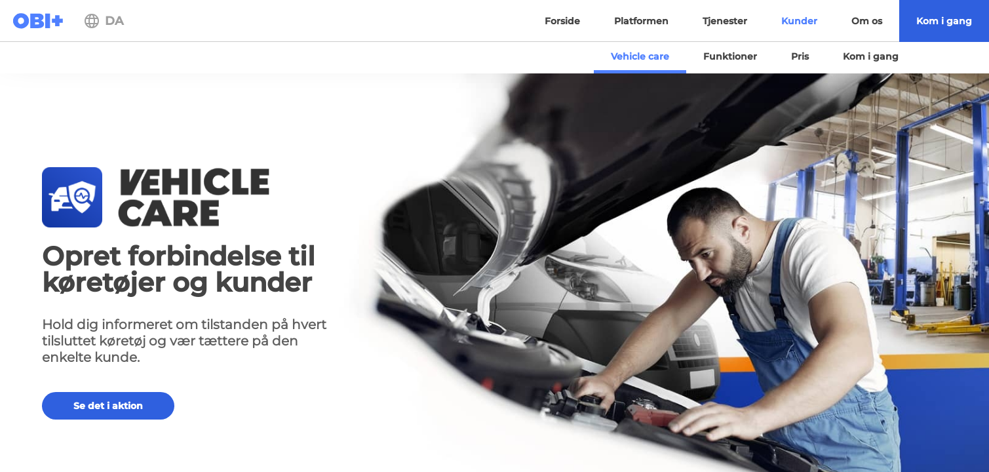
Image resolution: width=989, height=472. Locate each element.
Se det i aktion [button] (108, 406)
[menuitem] (944, 21)
